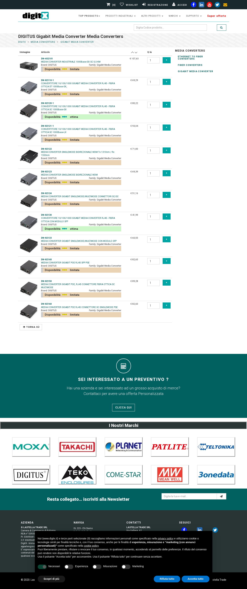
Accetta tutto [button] (196, 578)
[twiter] (217, 5)
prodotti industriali (120, 16)
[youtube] (209, 5)
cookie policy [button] (91, 545)
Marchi (175, 16)
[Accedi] (179, 5)
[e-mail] (221, 496)
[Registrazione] (154, 5)
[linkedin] (201, 5)
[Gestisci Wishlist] (128, 5)
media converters (43, 42)
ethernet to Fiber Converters (190, 57)
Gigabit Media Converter (195, 71)
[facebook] (193, 5)
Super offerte (216, 15)
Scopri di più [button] (51, 578)
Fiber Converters (190, 65)
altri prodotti (152, 16)
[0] (111, 5)
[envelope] (225, 5)
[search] (221, 27)
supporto (194, 16)
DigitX (22, 42)
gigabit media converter (77, 42)
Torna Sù (31, 327)
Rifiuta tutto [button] (167, 578)
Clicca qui (123, 407)
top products (89, 16)
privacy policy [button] (165, 538)
